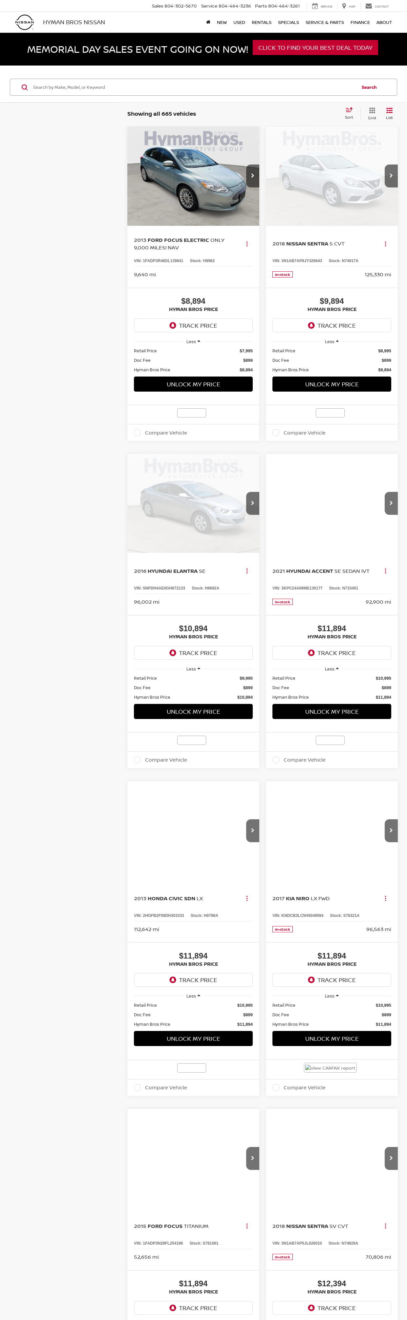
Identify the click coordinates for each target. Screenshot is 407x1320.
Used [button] (239, 22)
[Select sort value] (351, 113)
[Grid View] (370, 114)
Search (369, 87)
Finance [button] (360, 22)
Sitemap (269, 890)
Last (346, 800)
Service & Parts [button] (325, 22)
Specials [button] (288, 22)
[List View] (389, 114)
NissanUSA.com (293, 890)
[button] (252, 176)
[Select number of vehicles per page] (380, 800)
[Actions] (247, 243)
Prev (249, 800)
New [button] (222, 22)
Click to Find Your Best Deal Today (315, 47)
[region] (193, 360)
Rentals (261, 22)
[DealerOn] (33, 890)
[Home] (208, 22)
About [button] (384, 22)
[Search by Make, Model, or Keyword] (194, 87)
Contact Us (232, 890)
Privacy (252, 890)
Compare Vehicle (166, 432)
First (225, 800)
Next (322, 800)
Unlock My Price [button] (193, 384)
